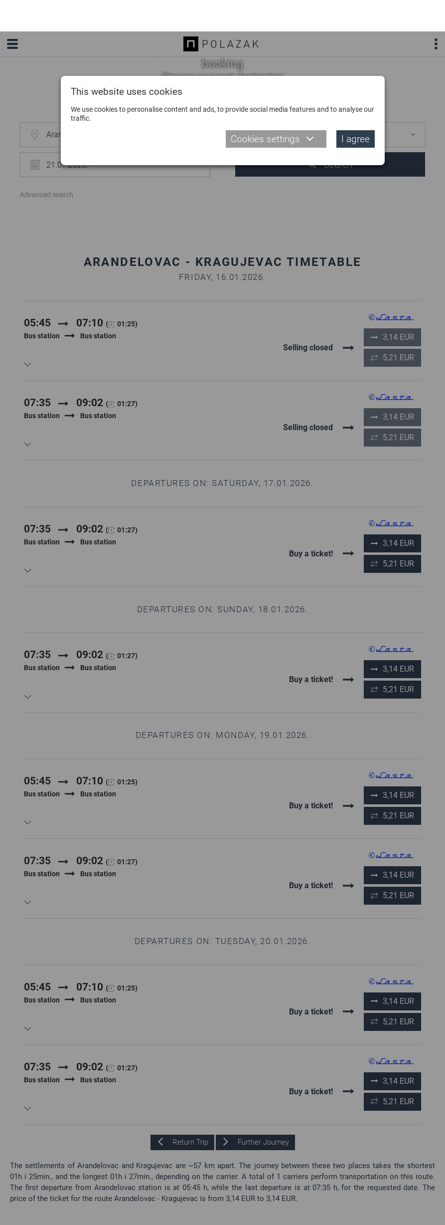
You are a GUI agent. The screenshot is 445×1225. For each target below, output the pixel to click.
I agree (355, 107)
